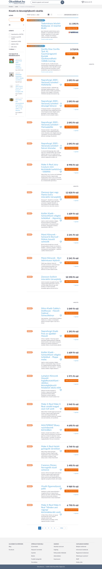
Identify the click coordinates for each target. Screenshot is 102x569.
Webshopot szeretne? (82, 556)
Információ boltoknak (82, 549)
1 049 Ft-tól (72, 309)
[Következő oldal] (65, 528)
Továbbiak (12, 49)
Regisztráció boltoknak (82, 553)
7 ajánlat (76, 109)
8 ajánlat (76, 88)
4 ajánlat (76, 316)
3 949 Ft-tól (72, 404)
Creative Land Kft (16, 37)
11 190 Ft (73, 24)
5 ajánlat (76, 221)
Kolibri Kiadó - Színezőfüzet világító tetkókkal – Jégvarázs (51, 215)
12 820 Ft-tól (72, 193)
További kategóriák (36, 559)
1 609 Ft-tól (72, 214)
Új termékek (34, 546)
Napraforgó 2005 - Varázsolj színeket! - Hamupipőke (50, 124)
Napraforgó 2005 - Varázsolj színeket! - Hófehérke (50, 82)
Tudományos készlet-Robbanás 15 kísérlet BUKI (51, 25)
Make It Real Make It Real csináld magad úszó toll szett (51, 406)
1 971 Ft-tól (72, 376)
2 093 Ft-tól (72, 80)
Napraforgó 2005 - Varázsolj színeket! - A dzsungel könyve (51, 103)
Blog (10, 546)
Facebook (11, 549)
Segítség (56, 549)
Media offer (79, 562)
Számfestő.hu (15, 34)
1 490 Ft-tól (72, 466)
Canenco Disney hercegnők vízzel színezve (49, 467)
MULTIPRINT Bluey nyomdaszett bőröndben (50, 427)
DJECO (13, 44)
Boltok (33, 556)
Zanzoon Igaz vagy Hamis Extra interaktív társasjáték (51, 194)
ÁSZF (77, 559)
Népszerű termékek (36, 549)
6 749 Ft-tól (72, 447)
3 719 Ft (74, 50)
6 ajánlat (76, 130)
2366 (61, 528)
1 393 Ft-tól (72, 332)
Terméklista (34, 562)
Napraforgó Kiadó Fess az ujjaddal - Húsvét (49, 333)
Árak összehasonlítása (72, 84)
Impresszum (57, 559)
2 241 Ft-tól (72, 235)
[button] (87, 2)
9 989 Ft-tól (72, 487)
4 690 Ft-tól (72, 426)
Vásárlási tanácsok (59, 546)
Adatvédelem (57, 556)
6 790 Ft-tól (72, 505)
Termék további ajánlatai (47, 39)
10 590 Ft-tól (72, 277)
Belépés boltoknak (81, 546)
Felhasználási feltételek (60, 553)
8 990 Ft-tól (72, 165)
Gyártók (33, 553)
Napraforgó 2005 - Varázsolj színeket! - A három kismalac (51, 145)
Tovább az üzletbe (71, 28)
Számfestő (14, 41)
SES (12, 47)
